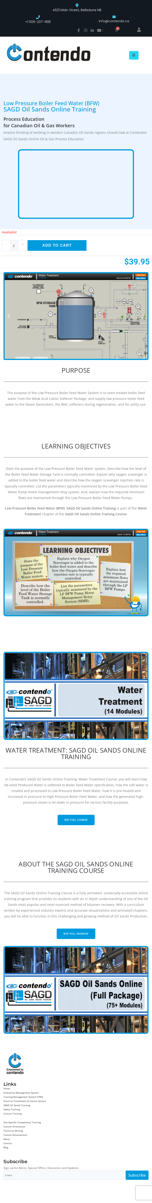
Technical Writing (13, 1130)
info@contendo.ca (114, 21)
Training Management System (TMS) (23, 1096)
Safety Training (11, 1109)
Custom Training (12, 1113)
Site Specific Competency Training (22, 1122)
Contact (7, 1143)
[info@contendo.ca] (114, 17)
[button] (9, 316)
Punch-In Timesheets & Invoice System (24, 1101)
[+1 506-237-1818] (38, 17)
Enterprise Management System (21, 1092)
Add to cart (57, 245)
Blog (5, 1147)
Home (6, 1088)
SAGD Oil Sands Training (16, 1105)
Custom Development (15, 1134)
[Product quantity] (14, 245)
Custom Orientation (14, 1126)
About (6, 1139)
